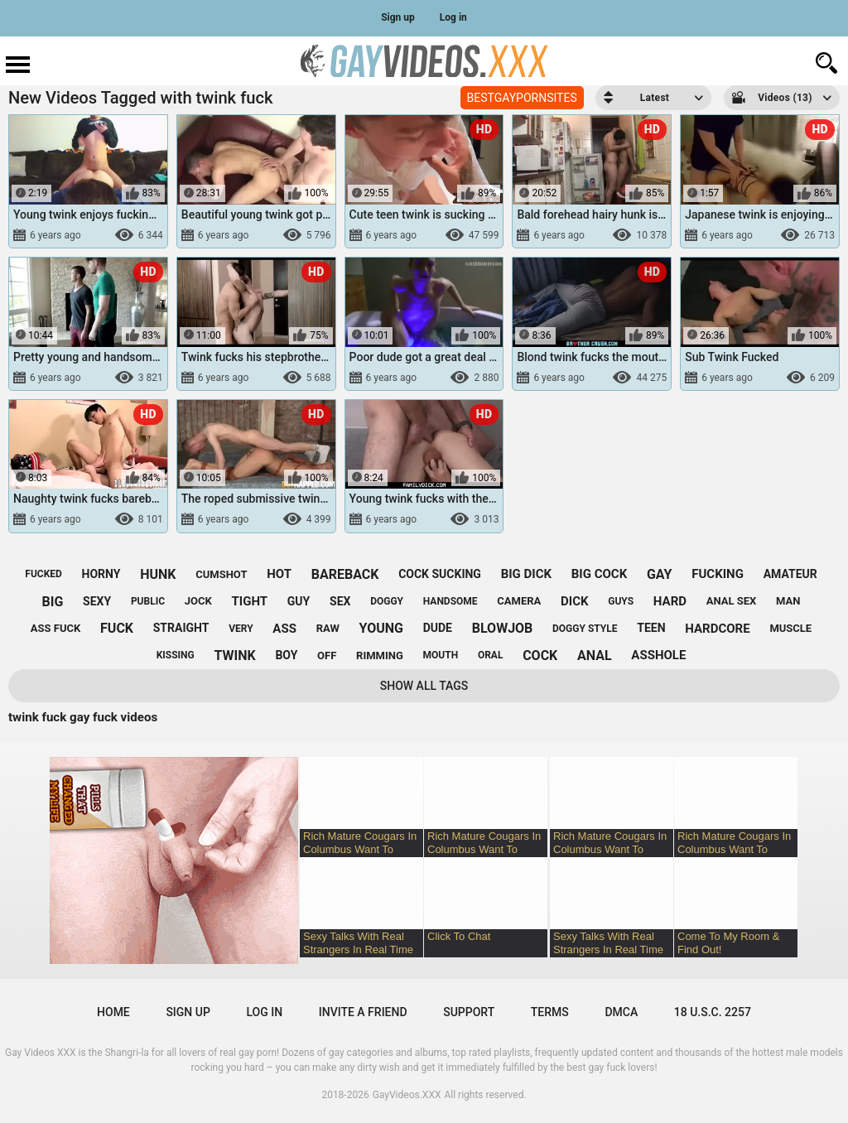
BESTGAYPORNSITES (522, 97)
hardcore (717, 628)
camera (519, 601)
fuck (116, 628)
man (788, 601)
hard (670, 601)
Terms (550, 1012)
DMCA (621, 1012)
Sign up (398, 17)
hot (279, 573)
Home (113, 1012)
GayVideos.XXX (407, 1095)
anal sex (731, 601)
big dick (526, 573)
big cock (599, 573)
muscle (790, 628)
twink (234, 655)
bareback (345, 574)
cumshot (221, 574)
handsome (450, 601)
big (53, 602)
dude (437, 627)
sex (340, 601)
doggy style (584, 628)
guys (621, 601)
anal (594, 655)
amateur (790, 574)
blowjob (502, 628)
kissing (176, 655)
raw (328, 628)
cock (540, 655)
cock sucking (439, 574)
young (381, 628)
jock (198, 601)
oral (491, 655)
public (148, 601)
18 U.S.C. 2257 (712, 1012)
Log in (453, 17)
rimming (379, 655)
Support (468, 1012)
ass (284, 628)
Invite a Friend (363, 1012)
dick (575, 601)
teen (651, 627)
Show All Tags (424, 685)
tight (250, 601)
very (241, 628)
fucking (717, 573)
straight (181, 627)
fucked (43, 574)
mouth (441, 655)
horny (101, 574)
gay (659, 574)
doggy (386, 601)
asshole (658, 655)
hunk (158, 574)
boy (286, 655)
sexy (97, 601)
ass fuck (55, 628)
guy (298, 601)
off (326, 655)
